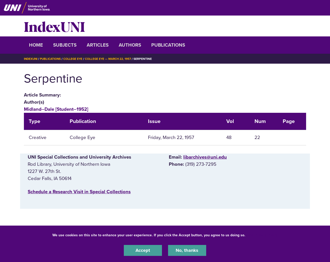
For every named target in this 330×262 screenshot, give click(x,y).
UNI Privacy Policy (262, 235)
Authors (130, 45)
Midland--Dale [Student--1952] (56, 109)
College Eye (74, 59)
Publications (168, 45)
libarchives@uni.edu (205, 157)
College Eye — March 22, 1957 (110, 59)
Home (36, 45)
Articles (98, 45)
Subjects (65, 45)
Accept (143, 250)
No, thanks (187, 250)
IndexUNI (54, 26)
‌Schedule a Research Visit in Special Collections (79, 192)
